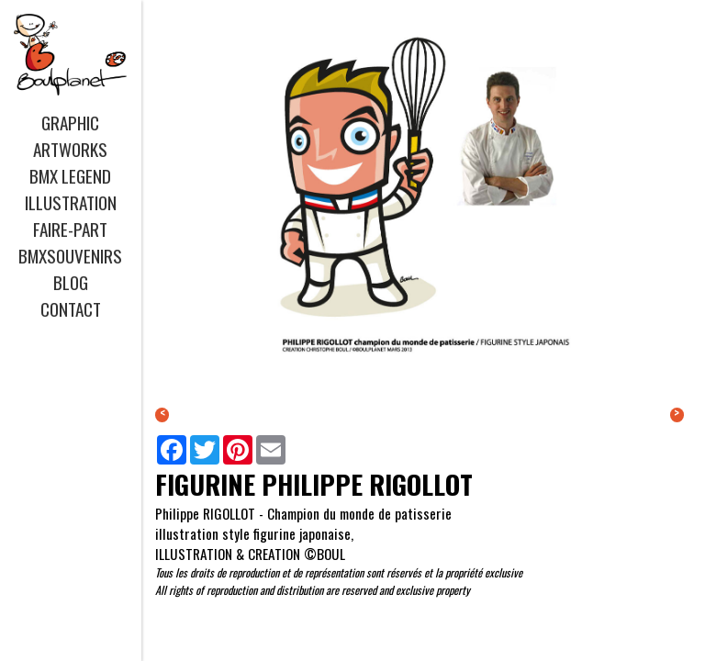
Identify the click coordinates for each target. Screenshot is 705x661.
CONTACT (70, 309)
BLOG (70, 282)
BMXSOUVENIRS (70, 255)
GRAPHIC (70, 122)
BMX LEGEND (70, 175)
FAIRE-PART (70, 229)
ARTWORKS (70, 149)
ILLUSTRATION (71, 202)
